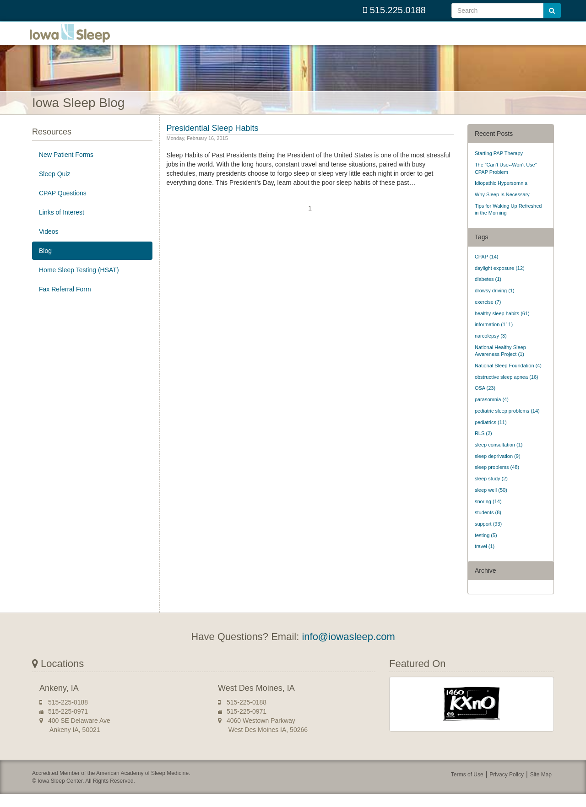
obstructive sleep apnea (506, 390)
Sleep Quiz (54, 186)
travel (484, 559)
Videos (49, 244)
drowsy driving (495, 303)
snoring (488, 513)
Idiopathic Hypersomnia (501, 196)
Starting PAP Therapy (499, 166)
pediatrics (491, 434)
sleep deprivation (498, 469)
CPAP (487, 269)
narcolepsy (491, 348)
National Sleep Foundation (508, 378)
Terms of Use (467, 787)
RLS (483, 446)
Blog (45, 263)
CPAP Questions (63, 206)
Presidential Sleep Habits (213, 140)
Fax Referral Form (65, 302)
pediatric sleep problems (507, 423)
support (488, 536)
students (488, 525)
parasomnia (492, 412)
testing (486, 548)
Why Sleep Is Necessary (502, 207)
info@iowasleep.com (348, 649)
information (494, 337)
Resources (51, 144)
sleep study (491, 491)
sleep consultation (499, 457)
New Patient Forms (66, 167)
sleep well (491, 503)
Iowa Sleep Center (78, 39)
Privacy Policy (506, 787)
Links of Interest (61, 225)
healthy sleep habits (502, 325)
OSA (485, 401)
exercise (488, 314)
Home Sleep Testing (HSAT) (79, 282)
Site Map (541, 787)
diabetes (488, 292)
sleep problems (497, 480)
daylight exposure (500, 281)
